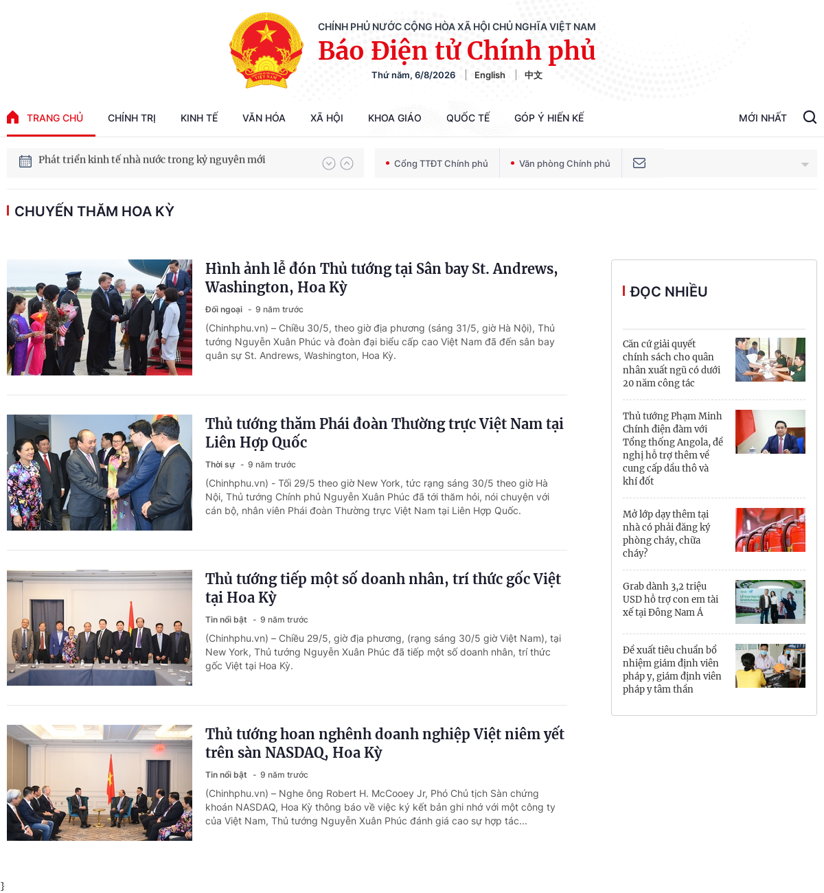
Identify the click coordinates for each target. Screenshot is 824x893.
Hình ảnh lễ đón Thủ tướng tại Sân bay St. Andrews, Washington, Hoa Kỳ (381, 278)
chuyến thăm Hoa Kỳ (94, 211)
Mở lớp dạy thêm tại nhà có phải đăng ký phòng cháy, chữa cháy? (666, 534)
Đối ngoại (224, 309)
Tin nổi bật (227, 619)
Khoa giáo (395, 118)
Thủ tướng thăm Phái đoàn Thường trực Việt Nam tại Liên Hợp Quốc (384, 433)
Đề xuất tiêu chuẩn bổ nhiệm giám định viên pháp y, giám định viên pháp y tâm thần (672, 670)
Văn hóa (264, 118)
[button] (329, 163)
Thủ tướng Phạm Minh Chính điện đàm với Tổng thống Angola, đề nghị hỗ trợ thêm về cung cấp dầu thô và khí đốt (673, 448)
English (489, 74)
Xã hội (326, 118)
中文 (533, 74)
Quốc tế (468, 118)
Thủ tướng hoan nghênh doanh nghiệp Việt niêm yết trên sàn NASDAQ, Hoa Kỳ (384, 743)
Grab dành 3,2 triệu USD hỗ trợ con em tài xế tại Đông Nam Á (670, 599)
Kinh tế (199, 118)
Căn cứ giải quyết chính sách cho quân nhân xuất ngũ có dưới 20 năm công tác (671, 363)
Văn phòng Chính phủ (560, 163)
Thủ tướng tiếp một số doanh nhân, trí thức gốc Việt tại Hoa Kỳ (383, 588)
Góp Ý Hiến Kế (549, 118)
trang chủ (45, 117)
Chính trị (132, 118)
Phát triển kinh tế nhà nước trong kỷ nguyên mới (152, 162)
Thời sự (221, 464)
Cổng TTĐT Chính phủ (437, 163)
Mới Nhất (763, 118)
